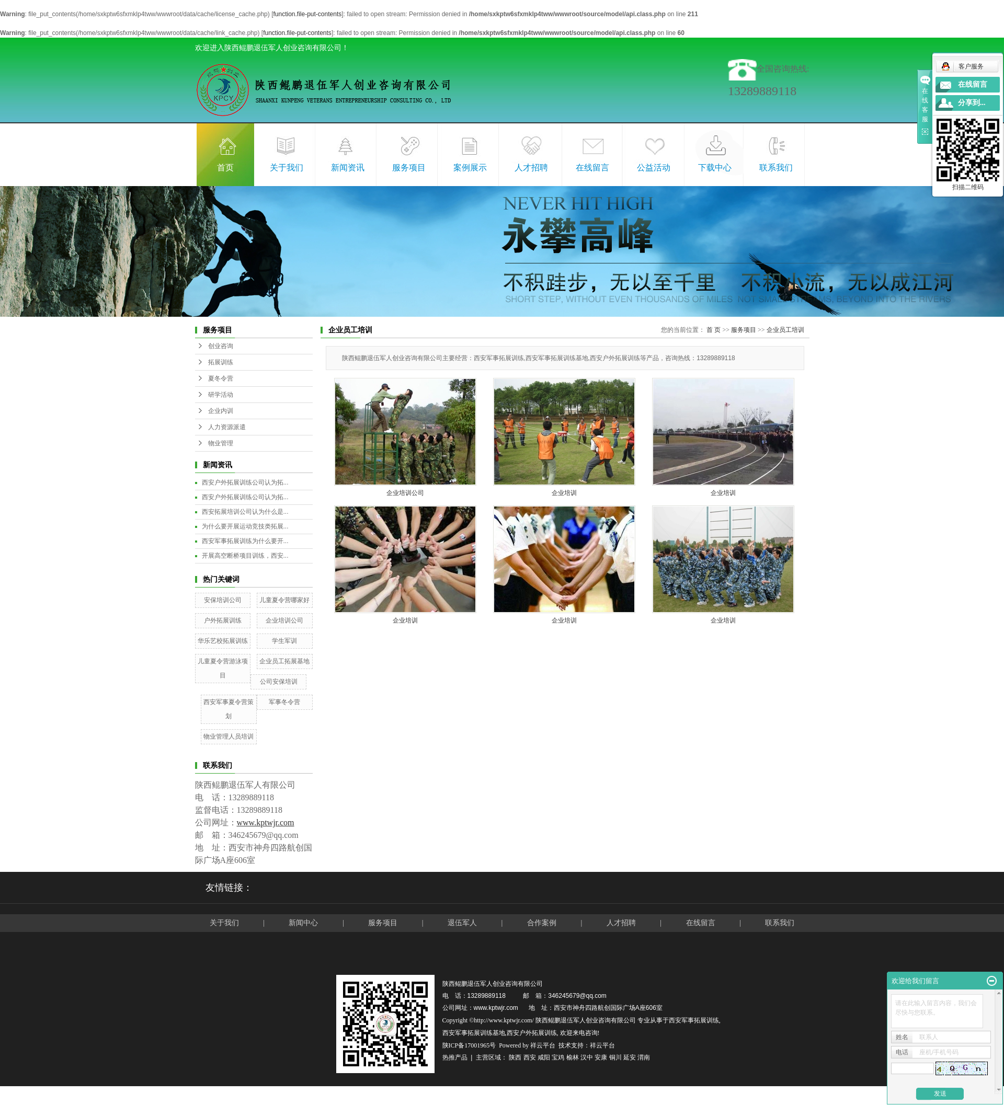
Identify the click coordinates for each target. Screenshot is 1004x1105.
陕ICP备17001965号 (469, 1045)
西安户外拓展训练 (532, 1033)
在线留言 (592, 167)
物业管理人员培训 (228, 736)
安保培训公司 (223, 600)
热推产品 (454, 1057)
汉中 (586, 1057)
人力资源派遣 (227, 427)
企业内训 (220, 411)
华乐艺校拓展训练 (223, 640)
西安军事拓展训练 (694, 1020)
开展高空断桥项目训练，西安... (245, 555)
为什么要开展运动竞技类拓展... (245, 526)
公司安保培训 (279, 681)
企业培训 (564, 493)
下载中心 (715, 167)
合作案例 (542, 923)
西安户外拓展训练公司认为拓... (245, 482)
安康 (601, 1057)
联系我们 (776, 167)
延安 (629, 1057)
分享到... (972, 103)
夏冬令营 (220, 378)
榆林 (572, 1057)
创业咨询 (220, 346)
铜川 (615, 1057)
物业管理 (220, 443)
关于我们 (286, 167)
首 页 (713, 329)
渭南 (643, 1057)
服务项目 (409, 167)
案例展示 (470, 167)
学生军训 (284, 640)
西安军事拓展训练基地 (473, 1033)
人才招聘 (531, 167)
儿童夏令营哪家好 (284, 600)
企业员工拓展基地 (284, 661)
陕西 (515, 1057)
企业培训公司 (284, 620)
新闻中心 (303, 923)
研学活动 (220, 394)
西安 (529, 1057)
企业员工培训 (785, 329)
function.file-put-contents (307, 14)
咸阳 (544, 1057)
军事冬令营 (284, 702)
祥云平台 (542, 1045)
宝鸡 (558, 1057)
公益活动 (653, 167)
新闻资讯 (347, 167)
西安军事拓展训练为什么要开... (245, 541)
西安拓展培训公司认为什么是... (245, 511)
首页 (225, 167)
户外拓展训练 (223, 620)
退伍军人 (462, 923)
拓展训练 (220, 362)
